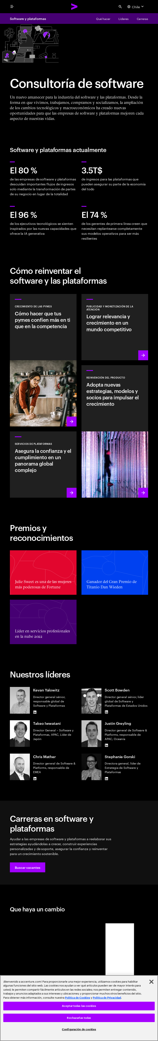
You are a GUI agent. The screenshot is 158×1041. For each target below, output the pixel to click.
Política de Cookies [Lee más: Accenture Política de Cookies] (77, 997)
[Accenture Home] (74, 7)
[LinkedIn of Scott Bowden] (106, 712)
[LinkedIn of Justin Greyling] (106, 745)
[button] (27, 867)
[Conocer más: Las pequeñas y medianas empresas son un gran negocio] (43, 360)
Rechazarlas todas (79, 1018)
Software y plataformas (28, 18)
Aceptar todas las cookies (79, 1006)
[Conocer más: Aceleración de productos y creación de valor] (114, 431)
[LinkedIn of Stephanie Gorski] (106, 778)
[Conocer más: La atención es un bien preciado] (114, 327)
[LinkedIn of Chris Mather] (35, 778)
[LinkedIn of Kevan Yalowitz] (35, 712)
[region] (79, 1008)
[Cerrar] (151, 981)
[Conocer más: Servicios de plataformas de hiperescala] (43, 464)
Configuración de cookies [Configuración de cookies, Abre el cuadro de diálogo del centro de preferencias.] (79, 1029)
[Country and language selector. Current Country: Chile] (136, 7)
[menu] (12, 7)
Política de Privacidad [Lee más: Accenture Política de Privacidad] (107, 997)
